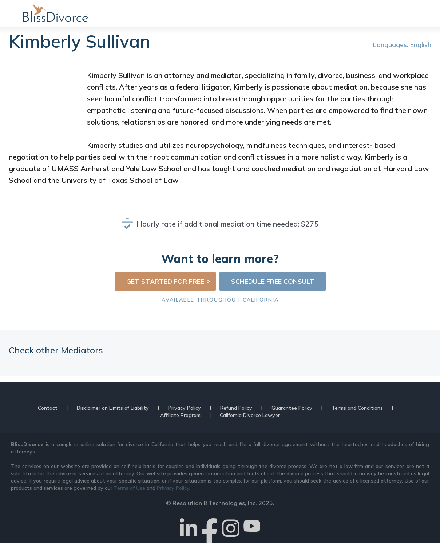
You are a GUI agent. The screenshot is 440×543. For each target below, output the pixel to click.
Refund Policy (236, 408)
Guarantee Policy (291, 408)
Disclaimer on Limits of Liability (113, 408)
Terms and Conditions (357, 408)
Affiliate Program (180, 415)
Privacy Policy (184, 408)
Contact (48, 408)
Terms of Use (129, 488)
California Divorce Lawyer (250, 415)
